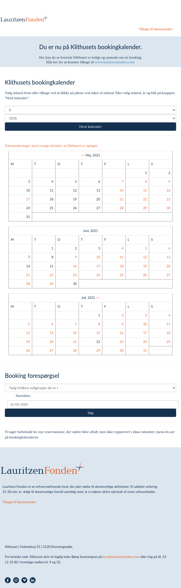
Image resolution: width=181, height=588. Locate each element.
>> (98, 298)
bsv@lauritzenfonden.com (121, 557)
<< (83, 155)
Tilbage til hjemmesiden (155, 29)
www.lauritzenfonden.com (115, 62)
